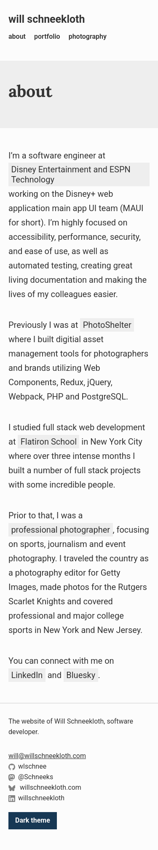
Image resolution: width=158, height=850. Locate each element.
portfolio (47, 36)
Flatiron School (49, 442)
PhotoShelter (107, 325)
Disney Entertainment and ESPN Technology (70, 174)
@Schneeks (30, 777)
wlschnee (27, 766)
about (17, 36)
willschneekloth (36, 798)
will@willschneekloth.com (47, 756)
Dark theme (32, 820)
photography (88, 36)
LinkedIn (27, 675)
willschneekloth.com (44, 787)
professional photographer (60, 530)
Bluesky (80, 675)
